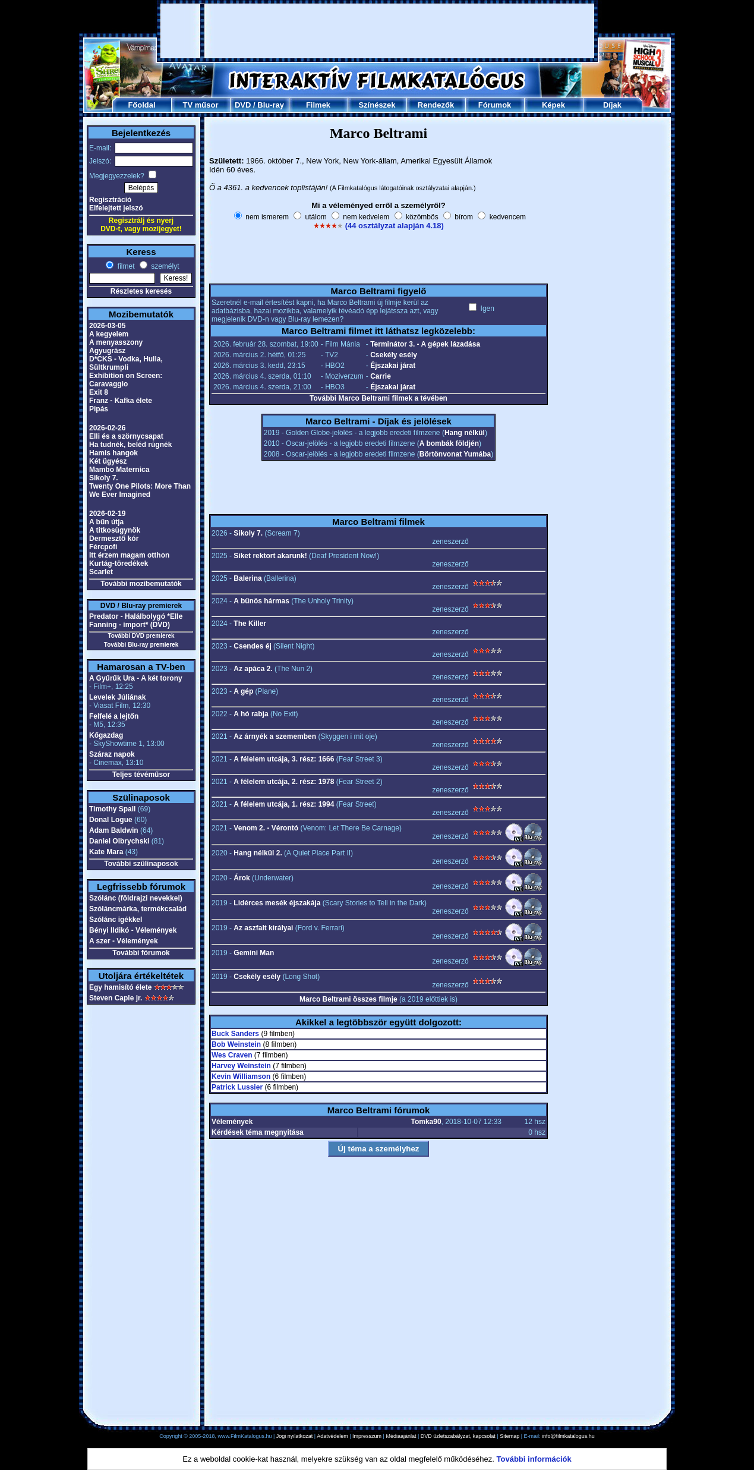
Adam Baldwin (113, 830)
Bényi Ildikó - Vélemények (132, 930)
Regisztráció (110, 200)
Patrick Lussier (237, 1087)
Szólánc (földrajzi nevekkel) (135, 898)
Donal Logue (110, 820)
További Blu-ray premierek (141, 644)
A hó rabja (251, 714)
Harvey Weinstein (241, 1066)
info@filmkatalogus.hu (568, 1436)
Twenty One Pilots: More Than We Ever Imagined (140, 490)
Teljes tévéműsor (141, 774)
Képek (553, 104)
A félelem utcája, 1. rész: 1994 (284, 804)
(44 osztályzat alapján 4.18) (394, 225)
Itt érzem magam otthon (129, 555)
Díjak (612, 104)
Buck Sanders (235, 1034)
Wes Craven (232, 1055)
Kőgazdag (106, 735)
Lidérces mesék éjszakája (277, 903)
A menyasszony (116, 342)
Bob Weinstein (236, 1044)
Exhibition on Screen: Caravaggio (125, 380)
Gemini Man (254, 953)
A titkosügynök (114, 530)
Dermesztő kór (113, 538)
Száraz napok (112, 754)
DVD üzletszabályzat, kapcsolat (458, 1436)
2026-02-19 (107, 513)
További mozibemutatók (140, 584)
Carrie (380, 376)
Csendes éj (252, 646)
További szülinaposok (141, 864)
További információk (534, 1459)
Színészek (376, 104)
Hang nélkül (464, 433)
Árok (242, 878)
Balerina (247, 578)
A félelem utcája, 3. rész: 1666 (284, 759)
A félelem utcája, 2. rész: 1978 (284, 782)
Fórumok (495, 104)
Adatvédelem (332, 1436)
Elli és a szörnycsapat (126, 436)
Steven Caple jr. (115, 998)
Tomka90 (426, 1122)
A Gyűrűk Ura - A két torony (135, 678)
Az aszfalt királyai (263, 928)
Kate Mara (106, 852)
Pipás (98, 409)
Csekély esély (393, 355)
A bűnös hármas (261, 601)
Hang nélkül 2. (258, 853)
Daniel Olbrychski (119, 841)
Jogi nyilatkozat (294, 1436)
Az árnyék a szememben (275, 736)
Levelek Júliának (117, 697)
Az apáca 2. (253, 669)
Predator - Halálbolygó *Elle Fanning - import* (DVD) (135, 620)
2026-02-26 (107, 428)
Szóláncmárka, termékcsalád (138, 909)
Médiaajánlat (401, 1436)
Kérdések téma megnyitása (258, 1132)
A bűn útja (106, 522)
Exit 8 (98, 392)
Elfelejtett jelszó (116, 208)
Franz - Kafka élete (120, 400)
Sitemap (509, 1436)
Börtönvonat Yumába (455, 454)
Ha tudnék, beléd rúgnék (130, 444)
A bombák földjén (449, 443)
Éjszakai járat (392, 365)
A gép (243, 691)
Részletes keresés (141, 291)
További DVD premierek (141, 635)
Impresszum (366, 1436)
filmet (124, 266)
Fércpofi (103, 547)
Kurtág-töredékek (118, 563)
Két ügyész (108, 461)
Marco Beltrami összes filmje (348, 999)
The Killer (250, 623)
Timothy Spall (112, 809)
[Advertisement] (377, 31)
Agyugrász (107, 351)
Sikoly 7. (103, 478)
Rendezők (436, 104)
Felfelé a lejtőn (113, 716)
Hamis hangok (113, 453)
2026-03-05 (107, 326)
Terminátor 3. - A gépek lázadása (425, 344)
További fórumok (140, 953)
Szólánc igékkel (115, 919)
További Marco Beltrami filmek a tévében (378, 398)
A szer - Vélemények (123, 941)
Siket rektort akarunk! (270, 556)
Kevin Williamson (241, 1076)
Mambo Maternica (119, 469)
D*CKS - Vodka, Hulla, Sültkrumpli (126, 363)
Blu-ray (270, 104)
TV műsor (201, 104)
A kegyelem (108, 334)
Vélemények (232, 1122)
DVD (243, 104)
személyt (164, 266)
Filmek (318, 104)
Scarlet (101, 572)
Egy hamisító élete (120, 987)
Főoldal (141, 104)
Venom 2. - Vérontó (266, 828)
